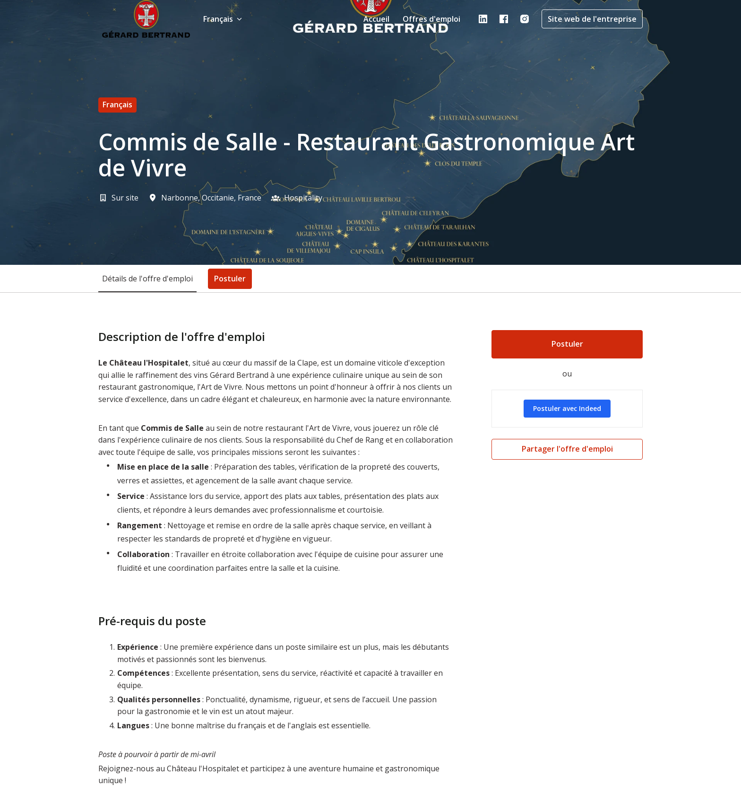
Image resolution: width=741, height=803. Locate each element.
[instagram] (524, 18)
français (117, 104)
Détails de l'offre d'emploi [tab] (147, 278)
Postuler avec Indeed (567, 408)
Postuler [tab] (230, 278)
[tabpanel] (370, 565)
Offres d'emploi (431, 19)
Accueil (376, 19)
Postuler (567, 344)
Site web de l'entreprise (592, 19)
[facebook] (503, 18)
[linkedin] (483, 18)
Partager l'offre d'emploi (567, 449)
